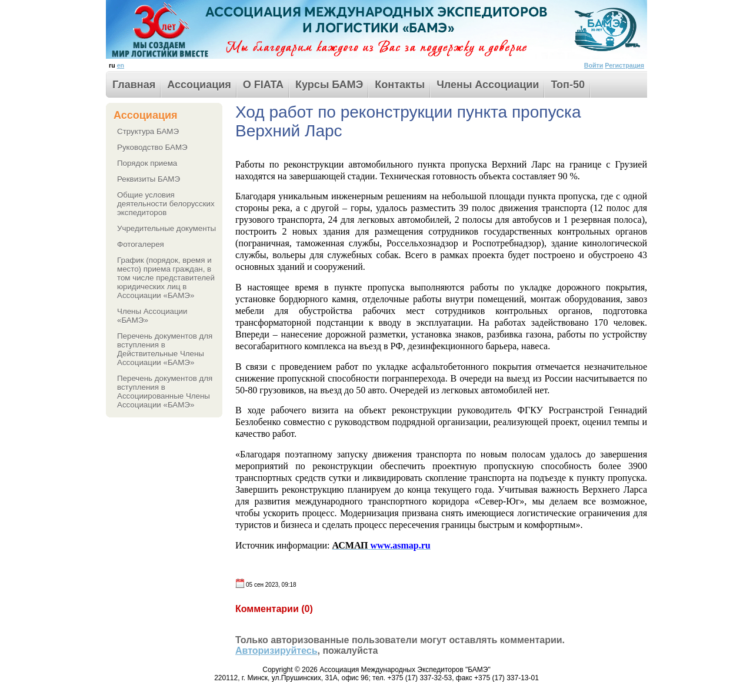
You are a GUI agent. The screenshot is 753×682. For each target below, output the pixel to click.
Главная (133, 85)
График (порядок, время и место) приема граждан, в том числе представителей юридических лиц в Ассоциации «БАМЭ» (166, 278)
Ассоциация (199, 85)
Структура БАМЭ (148, 131)
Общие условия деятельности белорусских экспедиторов (166, 203)
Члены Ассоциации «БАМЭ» (152, 316)
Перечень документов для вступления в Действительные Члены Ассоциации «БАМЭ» (164, 349)
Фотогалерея (140, 244)
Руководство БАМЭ (152, 147)
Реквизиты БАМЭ (148, 179)
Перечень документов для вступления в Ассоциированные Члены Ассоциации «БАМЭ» (164, 391)
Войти (594, 65)
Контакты (400, 85)
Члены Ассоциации (488, 85)
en (120, 65)
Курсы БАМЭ (329, 85)
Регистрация (624, 65)
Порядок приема (147, 163)
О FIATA (263, 85)
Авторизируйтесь (276, 651)
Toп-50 (568, 85)
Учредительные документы (166, 228)
